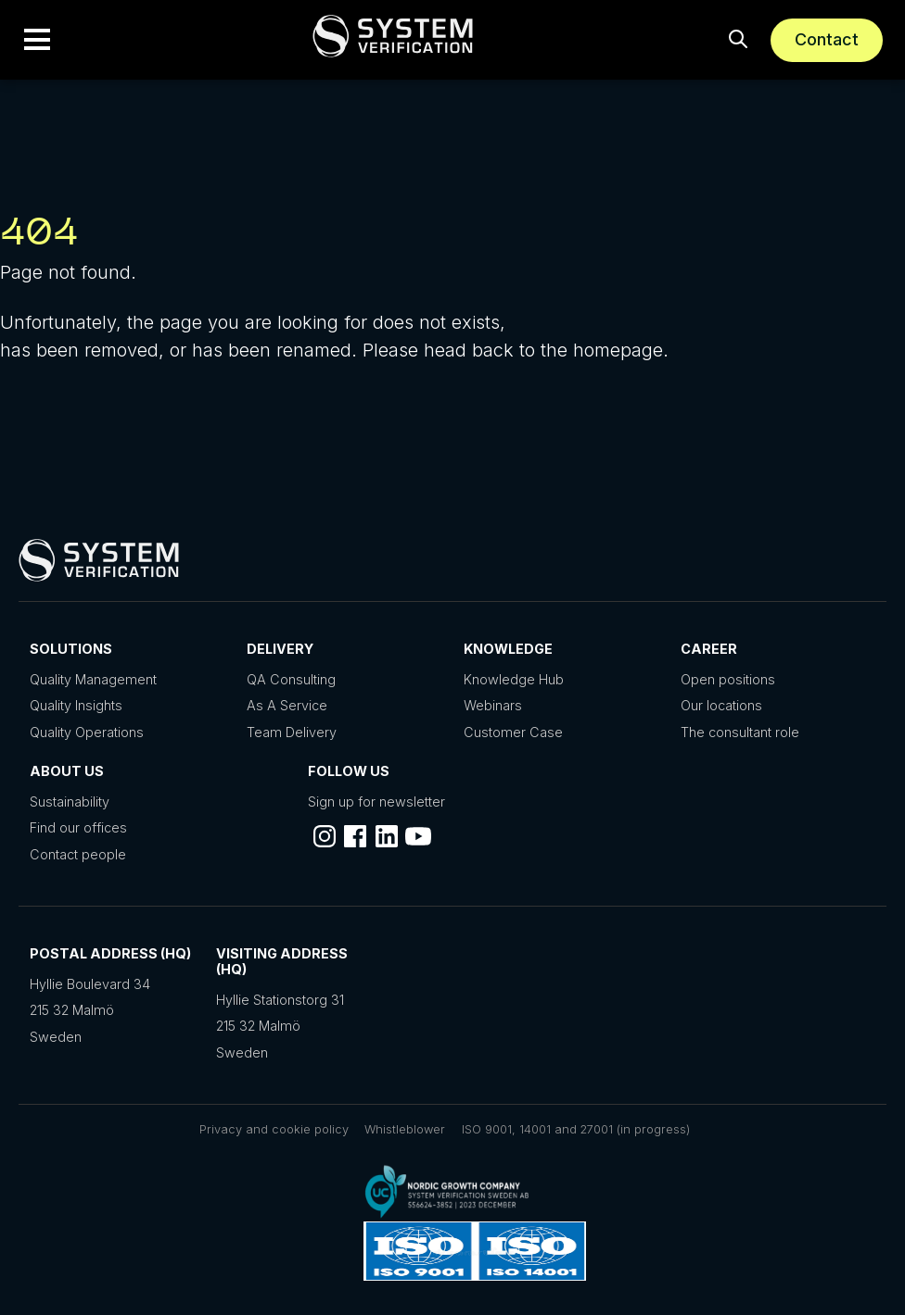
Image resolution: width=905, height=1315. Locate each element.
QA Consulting (291, 679)
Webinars (493, 705)
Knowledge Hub (514, 679)
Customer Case (513, 732)
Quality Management (93, 679)
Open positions (728, 679)
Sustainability (69, 801)
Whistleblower (404, 1129)
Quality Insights (76, 705)
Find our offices (78, 827)
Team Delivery (292, 732)
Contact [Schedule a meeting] (827, 39)
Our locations (721, 705)
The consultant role (740, 732)
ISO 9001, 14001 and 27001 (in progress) (576, 1129)
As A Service (287, 705)
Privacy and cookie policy (274, 1129)
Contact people (78, 854)
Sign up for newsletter (376, 801)
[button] (37, 40)
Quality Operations (87, 732)
